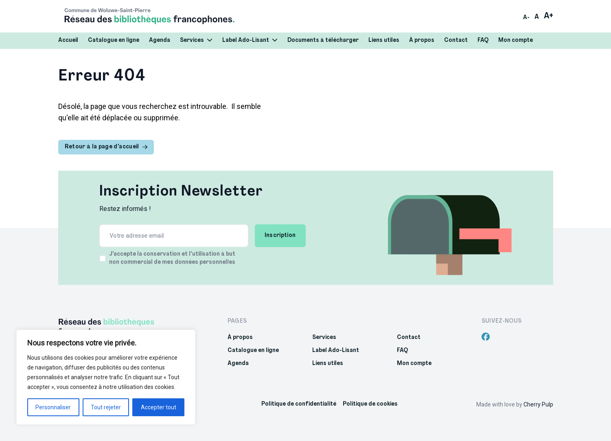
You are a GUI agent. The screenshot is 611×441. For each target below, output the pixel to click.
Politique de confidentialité (298, 404)
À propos (421, 40)
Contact (456, 40)
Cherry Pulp (538, 404)
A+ (548, 16)
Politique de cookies (370, 404)
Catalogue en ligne (113, 40)
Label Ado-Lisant (250, 40)
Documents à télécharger (323, 40)
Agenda (159, 40)
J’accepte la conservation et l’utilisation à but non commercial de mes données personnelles (172, 258)
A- (526, 18)
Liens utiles (383, 40)
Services (196, 40)
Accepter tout (158, 407)
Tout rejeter (106, 407)
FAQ (482, 40)
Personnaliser (53, 407)
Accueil (68, 40)
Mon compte (515, 40)
